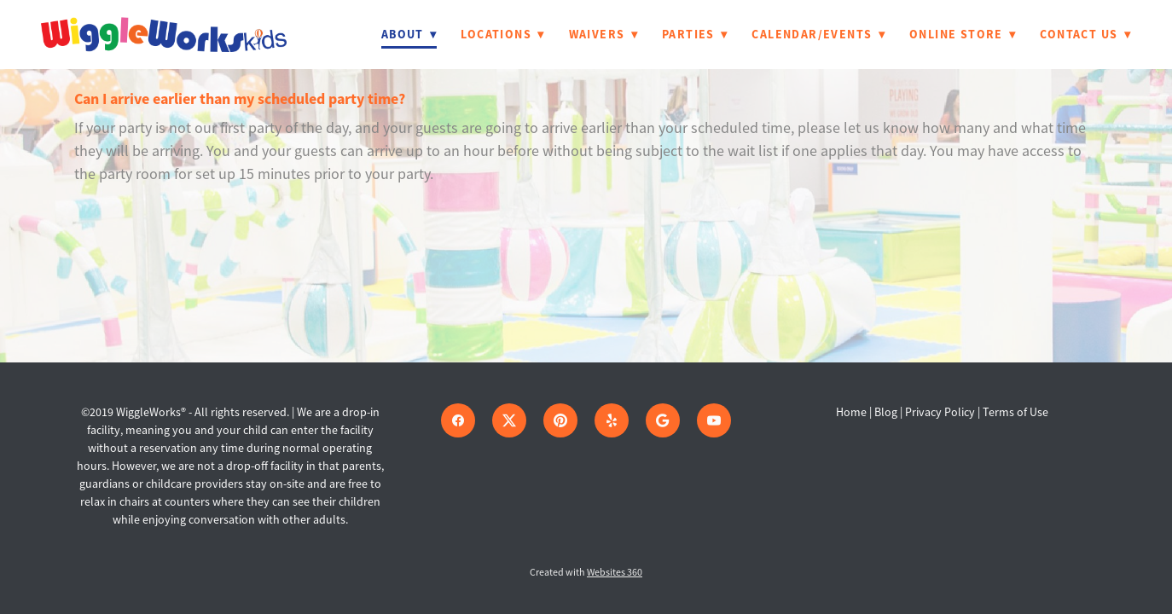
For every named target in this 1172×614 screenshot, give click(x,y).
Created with (586, 572)
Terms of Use (1015, 412)
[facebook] (458, 420)
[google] (663, 420)
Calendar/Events (818, 34)
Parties (695, 34)
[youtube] (714, 420)
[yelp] (612, 420)
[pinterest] (560, 420)
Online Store (962, 34)
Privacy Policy (940, 412)
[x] (509, 420)
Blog (885, 412)
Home (852, 412)
